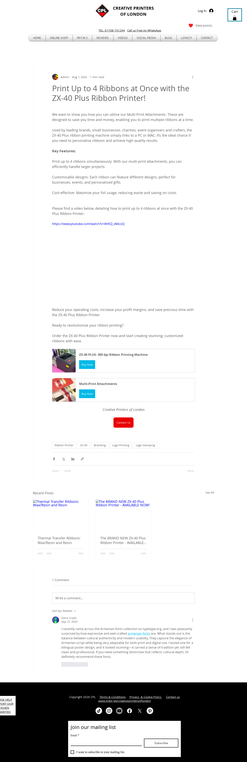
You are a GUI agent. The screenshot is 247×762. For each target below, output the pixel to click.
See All (210, 492)
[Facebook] (129, 711)
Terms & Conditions (113, 697)
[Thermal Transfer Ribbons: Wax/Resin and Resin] (61, 515)
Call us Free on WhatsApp (144, 30)
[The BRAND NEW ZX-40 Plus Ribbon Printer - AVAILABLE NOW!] (123, 515)
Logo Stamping (145, 445)
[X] (139, 711)
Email (75, 735)
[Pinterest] (150, 711)
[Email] (105, 742)
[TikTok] (99, 711)
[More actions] (192, 77)
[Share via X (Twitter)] (63, 459)
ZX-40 (83, 445)
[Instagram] (109, 711)
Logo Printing (120, 445)
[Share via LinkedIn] (73, 459)
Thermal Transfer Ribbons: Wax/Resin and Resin (59, 540)
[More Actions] (192, 620)
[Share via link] (82, 459)
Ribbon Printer (64, 445)
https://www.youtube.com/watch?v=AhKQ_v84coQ (88, 224)
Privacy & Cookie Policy (145, 697)
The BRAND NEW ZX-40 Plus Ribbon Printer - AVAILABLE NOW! (123, 540)
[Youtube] (119, 711)
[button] (59, 38)
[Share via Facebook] (54, 459)
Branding (100, 445)
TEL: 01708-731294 (112, 30)
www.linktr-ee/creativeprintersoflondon (124, 701)
